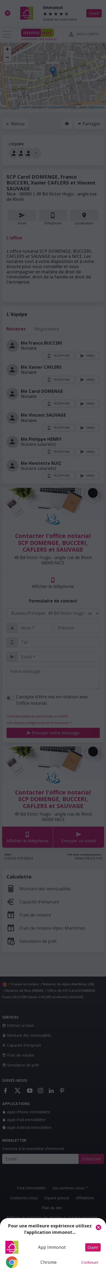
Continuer (89, 1262)
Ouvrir (93, 1247)
